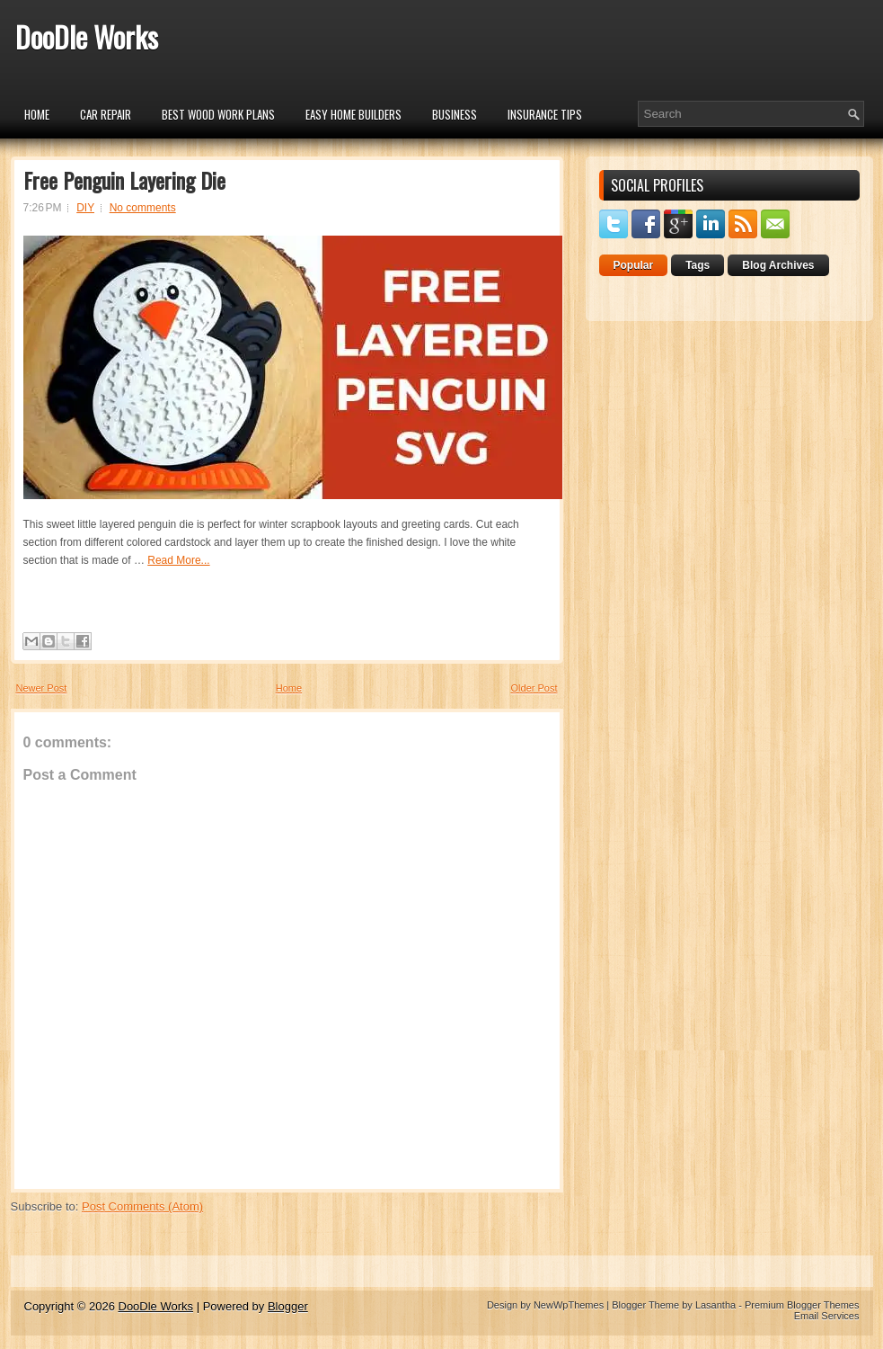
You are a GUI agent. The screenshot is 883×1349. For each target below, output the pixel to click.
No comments (143, 207)
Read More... (178, 560)
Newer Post (41, 688)
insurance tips (545, 114)
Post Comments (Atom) (142, 1206)
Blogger (288, 1306)
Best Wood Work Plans (218, 114)
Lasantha (715, 1305)
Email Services (827, 1315)
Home (36, 114)
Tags (697, 265)
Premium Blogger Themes (802, 1305)
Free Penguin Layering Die (124, 180)
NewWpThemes (569, 1305)
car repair (105, 114)
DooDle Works (86, 36)
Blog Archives (778, 265)
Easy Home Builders (353, 114)
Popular (634, 265)
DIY (85, 207)
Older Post (534, 688)
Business (454, 114)
